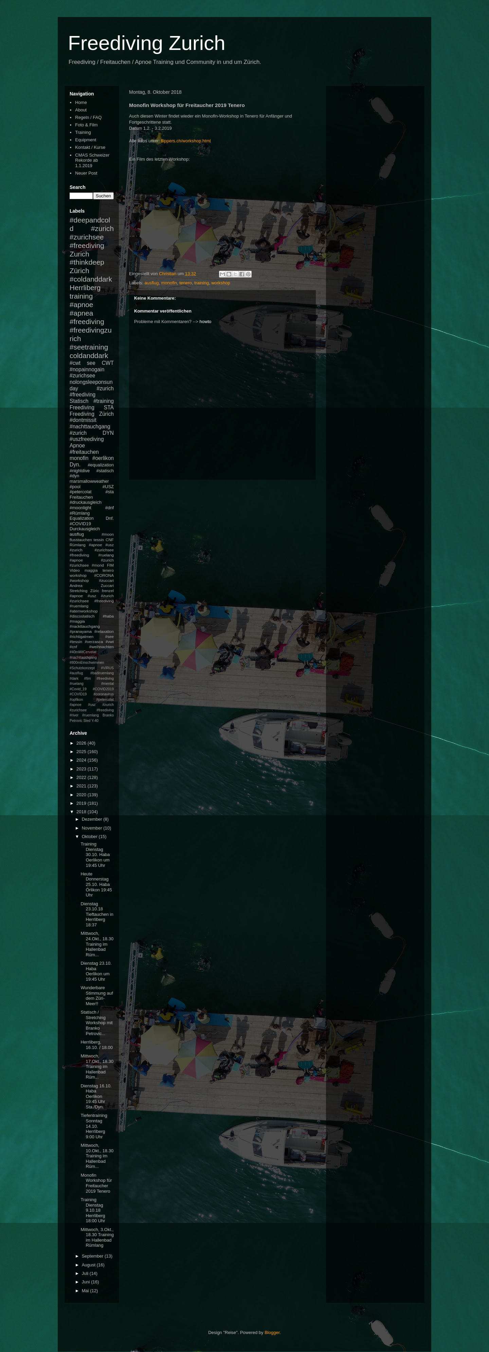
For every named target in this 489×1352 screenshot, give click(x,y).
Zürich (79, 270)
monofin (169, 282)
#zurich (78, 433)
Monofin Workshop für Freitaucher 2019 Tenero (96, 1183)
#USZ (108, 486)
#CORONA (104, 575)
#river (74, 715)
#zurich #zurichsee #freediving (92, 237)
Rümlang (78, 544)
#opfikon (76, 699)
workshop (220, 282)
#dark (74, 678)
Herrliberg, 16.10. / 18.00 (96, 1044)
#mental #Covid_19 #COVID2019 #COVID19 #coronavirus (92, 689)
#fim (87, 678)
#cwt (75, 363)
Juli (86, 1273)
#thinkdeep (87, 262)
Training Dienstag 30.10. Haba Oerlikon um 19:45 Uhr (95, 854)
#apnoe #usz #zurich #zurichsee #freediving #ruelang (92, 549)
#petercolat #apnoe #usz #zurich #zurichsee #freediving (92, 705)
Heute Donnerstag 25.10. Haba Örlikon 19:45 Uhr (96, 884)
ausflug (152, 282)
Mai (86, 1290)
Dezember (93, 819)
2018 (82, 811)
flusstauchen (81, 539)
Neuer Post (86, 173)
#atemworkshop (84, 611)
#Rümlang (80, 513)
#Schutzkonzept (82, 668)
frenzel (108, 590)
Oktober (90, 836)
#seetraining (89, 347)
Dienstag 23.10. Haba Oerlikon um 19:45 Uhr (95, 971)
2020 (82, 794)
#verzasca (94, 641)
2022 (82, 777)
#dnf (109, 507)
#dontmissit (83, 420)
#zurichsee (82, 375)
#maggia (77, 621)
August (89, 1264)
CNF (110, 539)
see (91, 363)
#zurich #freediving (92, 392)
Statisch (79, 401)
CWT (108, 363)
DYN (108, 433)
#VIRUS (107, 668)
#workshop (79, 580)
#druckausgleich (86, 502)
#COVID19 (80, 523)
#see (109, 636)
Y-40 (94, 721)
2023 (82, 768)
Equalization (82, 518)
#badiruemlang (102, 673)
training (201, 282)
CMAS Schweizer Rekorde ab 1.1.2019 (92, 160)
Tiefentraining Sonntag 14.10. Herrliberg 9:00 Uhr (93, 1126)
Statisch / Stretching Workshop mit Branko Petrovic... (96, 1023)
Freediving (82, 407)
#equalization (101, 464)
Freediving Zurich (146, 43)
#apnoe (81, 304)
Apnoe (77, 445)
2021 (82, 785)
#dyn (74, 475)
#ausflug (76, 673)
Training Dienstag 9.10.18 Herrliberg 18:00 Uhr (92, 1210)
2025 (82, 751)
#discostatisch (82, 616)
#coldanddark (91, 279)
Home (81, 102)
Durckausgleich (85, 528)
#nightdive (80, 470)
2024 (82, 760)
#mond (98, 565)
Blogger (272, 1332)
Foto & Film (86, 124)
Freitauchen (81, 497)
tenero (185, 282)
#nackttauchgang (85, 626)
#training (103, 401)
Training (83, 132)
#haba (108, 616)
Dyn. (75, 464)
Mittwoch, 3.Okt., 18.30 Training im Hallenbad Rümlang (96, 1237)
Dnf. (110, 518)
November (93, 828)
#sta (109, 491)
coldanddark (89, 355)
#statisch (105, 470)
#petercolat (80, 491)
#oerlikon (103, 458)
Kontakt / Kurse (90, 147)
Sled (86, 721)
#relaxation (104, 631)
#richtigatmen (81, 636)
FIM (110, 565)
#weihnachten (101, 646)
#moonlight (80, 507)
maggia (91, 570)
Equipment (85, 139)
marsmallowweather (89, 481)
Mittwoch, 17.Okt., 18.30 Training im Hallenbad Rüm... (96, 1066)
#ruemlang (90, 715)
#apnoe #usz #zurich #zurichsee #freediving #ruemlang (92, 600)
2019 (82, 803)
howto (206, 321)
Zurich (79, 254)
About (81, 109)
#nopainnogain (87, 369)
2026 (82, 743)
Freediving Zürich (92, 414)
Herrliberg (85, 287)
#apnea (81, 313)
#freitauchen (84, 452)
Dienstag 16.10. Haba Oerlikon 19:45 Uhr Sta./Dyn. (95, 1096)
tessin (99, 539)
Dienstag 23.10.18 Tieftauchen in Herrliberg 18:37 (96, 914)
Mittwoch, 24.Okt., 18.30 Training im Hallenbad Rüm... (96, 944)
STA (109, 407)
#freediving (87, 321)
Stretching (79, 590)
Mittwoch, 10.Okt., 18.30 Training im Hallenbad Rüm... (96, 1156)
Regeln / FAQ (88, 117)
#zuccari (106, 580)
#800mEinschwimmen (87, 662)
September (93, 1256)
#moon (108, 534)
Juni (86, 1281)
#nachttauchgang (90, 426)
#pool (75, 486)
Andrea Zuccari (92, 585)
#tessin (76, 641)
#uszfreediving (87, 439)
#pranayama (81, 631)
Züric (94, 590)
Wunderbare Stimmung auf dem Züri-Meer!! (96, 995)
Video (75, 570)
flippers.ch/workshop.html (186, 140)
